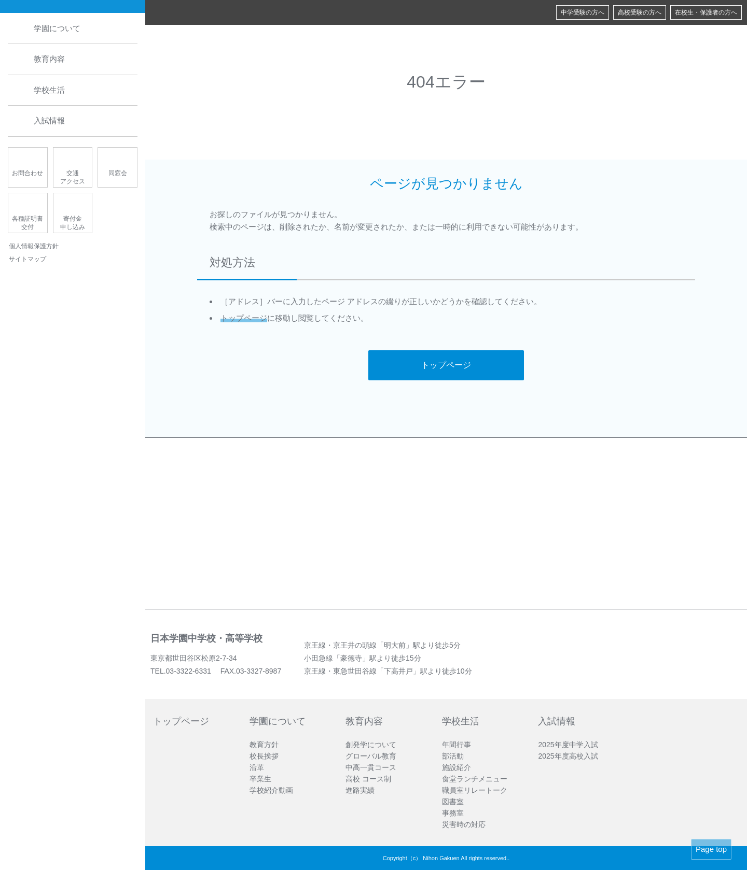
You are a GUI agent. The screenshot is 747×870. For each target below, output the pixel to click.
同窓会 (117, 173)
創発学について (370, 744)
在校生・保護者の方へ (706, 12)
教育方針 (264, 744)
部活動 (453, 756)
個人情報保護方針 (34, 246)
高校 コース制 (368, 779)
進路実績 (360, 790)
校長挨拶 (264, 756)
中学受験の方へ (582, 12)
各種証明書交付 (27, 223)
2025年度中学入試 (568, 744)
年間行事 (456, 744)
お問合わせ (27, 173)
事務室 (453, 813)
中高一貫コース (370, 767)
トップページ (243, 317)
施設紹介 (456, 767)
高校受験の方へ (639, 12)
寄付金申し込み (72, 223)
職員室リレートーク (474, 790)
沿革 (257, 767)
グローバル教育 (370, 756)
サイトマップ (27, 259)
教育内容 (49, 59)
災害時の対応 (464, 824)
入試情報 (49, 121)
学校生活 (49, 89)
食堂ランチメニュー (474, 779)
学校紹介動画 (271, 790)
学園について (57, 28)
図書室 (453, 801)
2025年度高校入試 (568, 756)
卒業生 (260, 779)
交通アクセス (72, 177)
